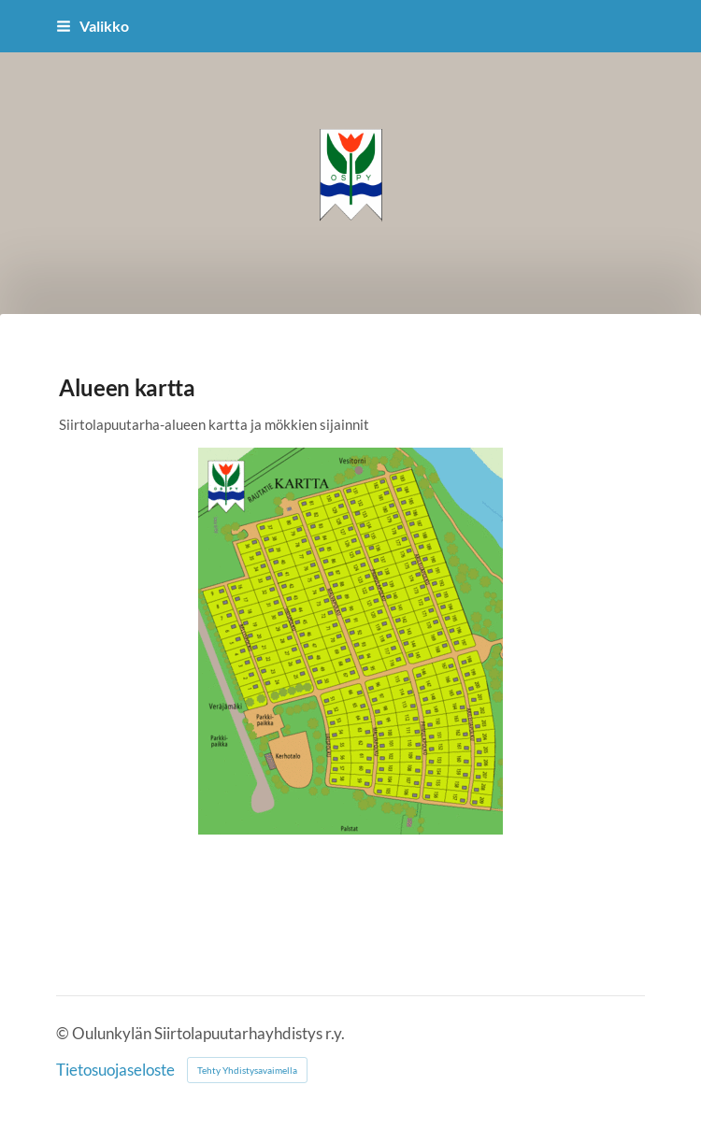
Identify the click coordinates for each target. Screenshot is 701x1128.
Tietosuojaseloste (115, 1070)
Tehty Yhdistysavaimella (247, 1070)
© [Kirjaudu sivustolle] (64, 1033)
